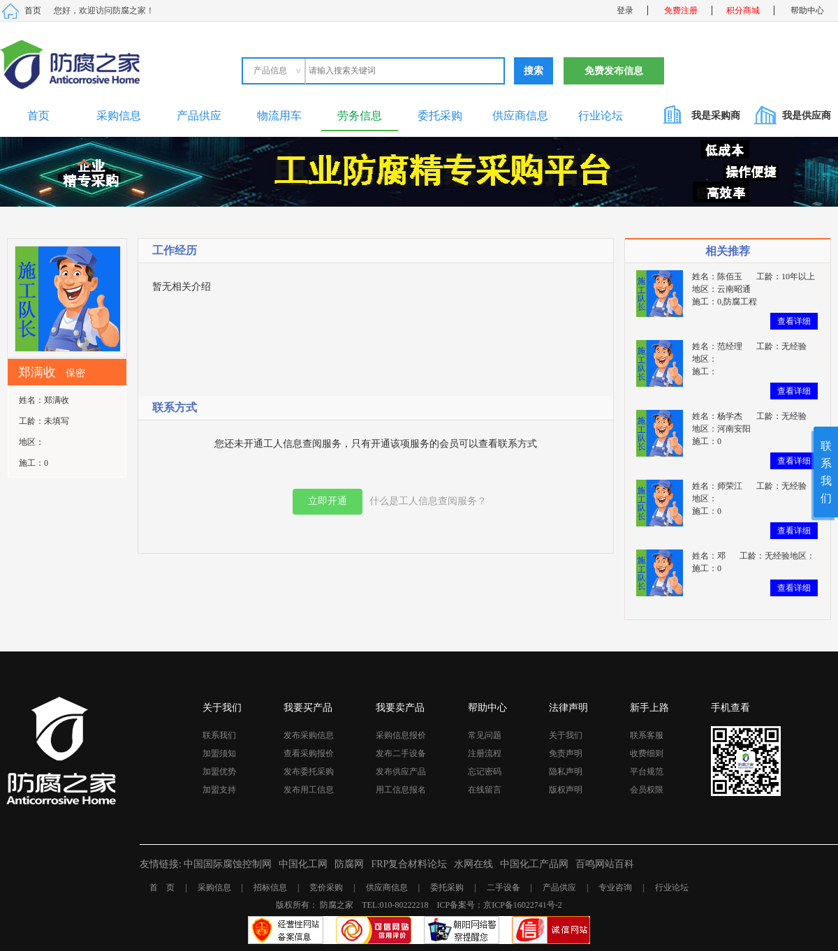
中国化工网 (303, 864)
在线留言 (484, 790)
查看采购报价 (309, 753)
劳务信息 (359, 115)
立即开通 (327, 501)
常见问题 (484, 735)
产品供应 (199, 115)
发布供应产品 (401, 771)
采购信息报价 (401, 735)
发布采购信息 (309, 735)
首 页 (162, 887)
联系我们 (219, 735)
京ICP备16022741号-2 (522, 905)
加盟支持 (219, 790)
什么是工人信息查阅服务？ (428, 501)
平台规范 (646, 771)
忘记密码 (484, 771)
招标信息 (270, 887)
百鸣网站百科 (604, 864)
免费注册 (681, 10)
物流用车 (279, 115)
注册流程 (484, 753)
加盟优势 (219, 771)
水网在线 (473, 864)
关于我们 (565, 735)
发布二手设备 (401, 753)
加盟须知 (219, 753)
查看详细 (794, 321)
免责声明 (565, 753)
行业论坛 (600, 115)
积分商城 (743, 10)
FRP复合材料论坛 (409, 864)
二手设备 (503, 887)
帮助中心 (807, 10)
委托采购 (440, 115)
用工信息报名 (401, 790)
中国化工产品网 (534, 864)
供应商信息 (520, 115)
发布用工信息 (309, 790)
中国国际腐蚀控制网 (228, 864)
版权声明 (565, 790)
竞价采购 (326, 887)
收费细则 (646, 753)
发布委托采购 (309, 771)
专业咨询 (615, 887)
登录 (625, 10)
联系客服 (646, 735)
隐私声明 (565, 771)
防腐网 (349, 864)
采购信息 (118, 115)
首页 (32, 10)
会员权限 (646, 790)
